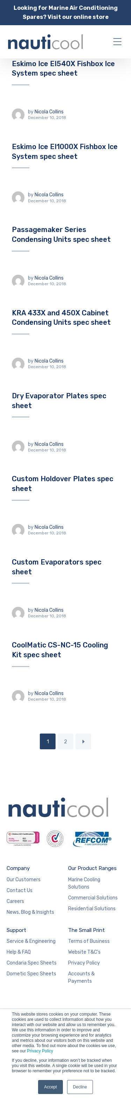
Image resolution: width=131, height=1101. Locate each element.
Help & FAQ (19, 952)
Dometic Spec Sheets (31, 974)
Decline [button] (80, 1087)
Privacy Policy (40, 1051)
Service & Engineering (31, 941)
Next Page (83, 741)
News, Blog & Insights (30, 912)
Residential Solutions (92, 909)
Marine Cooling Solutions (84, 883)
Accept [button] (50, 1087)
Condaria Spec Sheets (32, 963)
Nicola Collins (49, 112)
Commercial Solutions (93, 898)
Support (16, 930)
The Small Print (86, 930)
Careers (15, 901)
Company (18, 868)
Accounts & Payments (81, 977)
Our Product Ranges (92, 868)
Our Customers (24, 880)
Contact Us (19, 890)
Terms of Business (89, 941)
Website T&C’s (84, 952)
